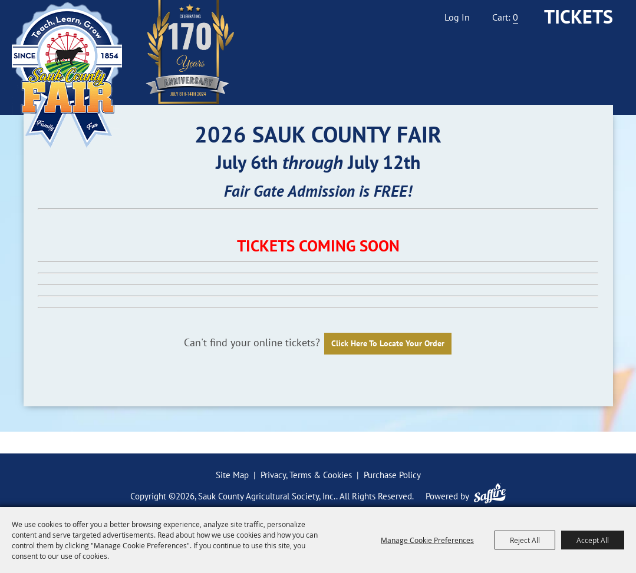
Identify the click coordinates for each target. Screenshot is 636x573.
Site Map (232, 475)
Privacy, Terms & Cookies (306, 475)
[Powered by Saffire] (490, 493)
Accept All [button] (592, 540)
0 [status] (515, 17)
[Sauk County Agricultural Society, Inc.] (67, 75)
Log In (457, 17)
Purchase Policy (392, 475)
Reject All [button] (525, 540)
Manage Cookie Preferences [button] (427, 540)
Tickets (578, 17)
